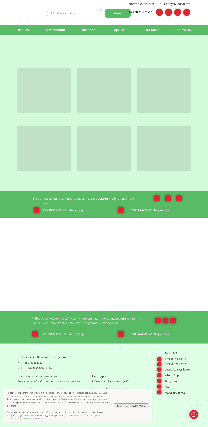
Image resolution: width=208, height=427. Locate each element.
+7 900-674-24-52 (175, 364)
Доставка (151, 30)
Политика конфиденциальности (39, 376)
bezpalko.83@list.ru (177, 369)
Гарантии (120, 30)
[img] (29, 12)
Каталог (88, 30)
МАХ (167, 387)
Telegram (171, 381)
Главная (22, 30)
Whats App (172, 375)
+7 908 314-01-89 (140, 12)
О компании (55, 30)
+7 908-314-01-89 (175, 359)
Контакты (184, 30)
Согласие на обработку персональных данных (48, 381)
